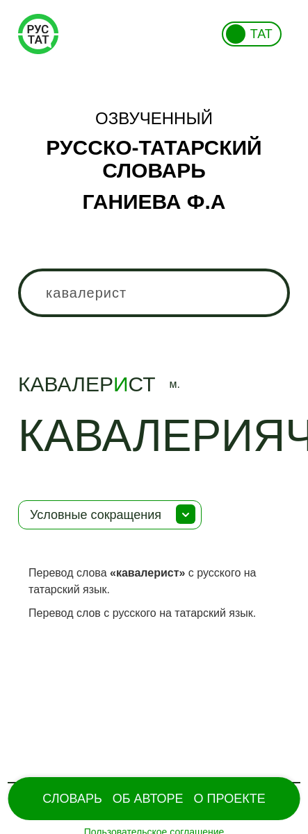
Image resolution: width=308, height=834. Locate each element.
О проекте (230, 799)
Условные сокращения (95, 515)
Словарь (72, 799)
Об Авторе (148, 799)
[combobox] (154, 293)
